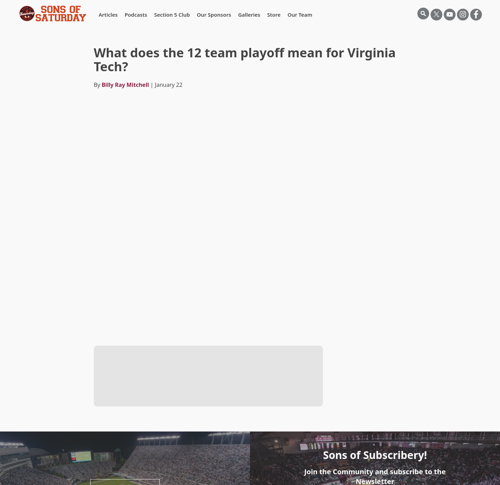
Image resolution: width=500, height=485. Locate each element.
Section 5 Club (172, 14)
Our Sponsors (214, 14)
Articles (108, 14)
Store (274, 14)
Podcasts (136, 14)
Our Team (300, 14)
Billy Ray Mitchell (125, 85)
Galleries (249, 14)
